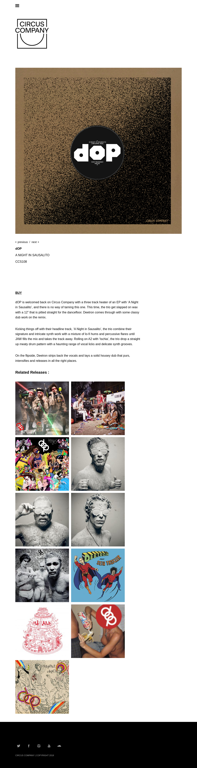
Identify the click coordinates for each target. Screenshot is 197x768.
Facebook (29, 746)
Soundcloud (59, 746)
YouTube (49, 746)
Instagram (39, 746)
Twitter (18, 746)
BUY (18, 292)
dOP (18, 248)
